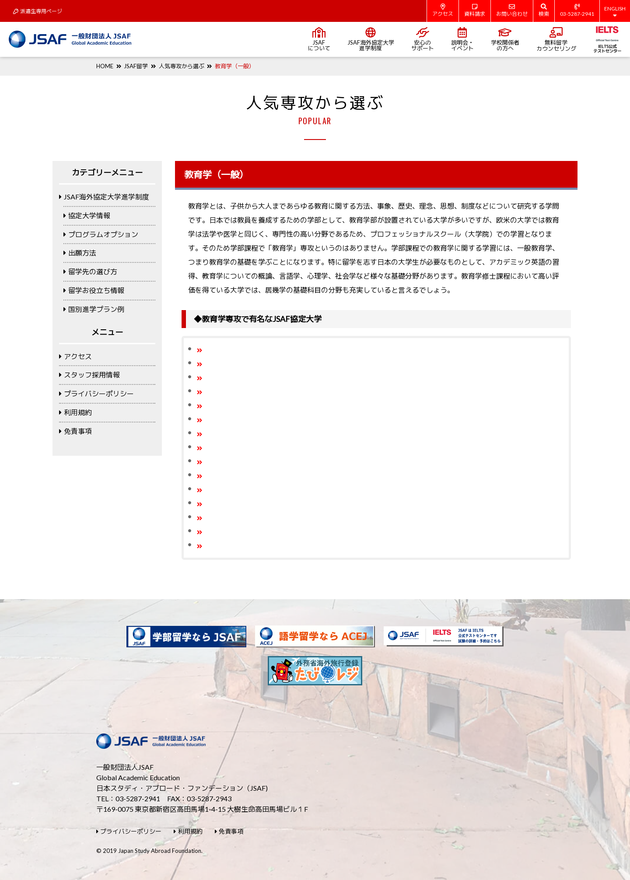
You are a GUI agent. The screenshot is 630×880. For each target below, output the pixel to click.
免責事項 (75, 431)
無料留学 (556, 39)
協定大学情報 (86, 215)
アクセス (442, 10)
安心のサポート (422, 39)
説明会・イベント (462, 39)
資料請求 (474, 10)
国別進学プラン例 (93, 309)
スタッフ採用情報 (89, 374)
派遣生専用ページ (37, 11)
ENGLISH (615, 11)
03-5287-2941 (577, 10)
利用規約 (75, 412)
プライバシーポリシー (96, 393)
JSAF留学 (136, 66)
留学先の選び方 (90, 271)
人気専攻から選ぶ (181, 66)
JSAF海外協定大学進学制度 (370, 39)
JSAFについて (319, 39)
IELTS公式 (607, 39)
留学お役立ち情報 (93, 290)
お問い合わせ (512, 10)
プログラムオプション (100, 234)
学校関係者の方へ (505, 39)
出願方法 (79, 252)
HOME (104, 66)
